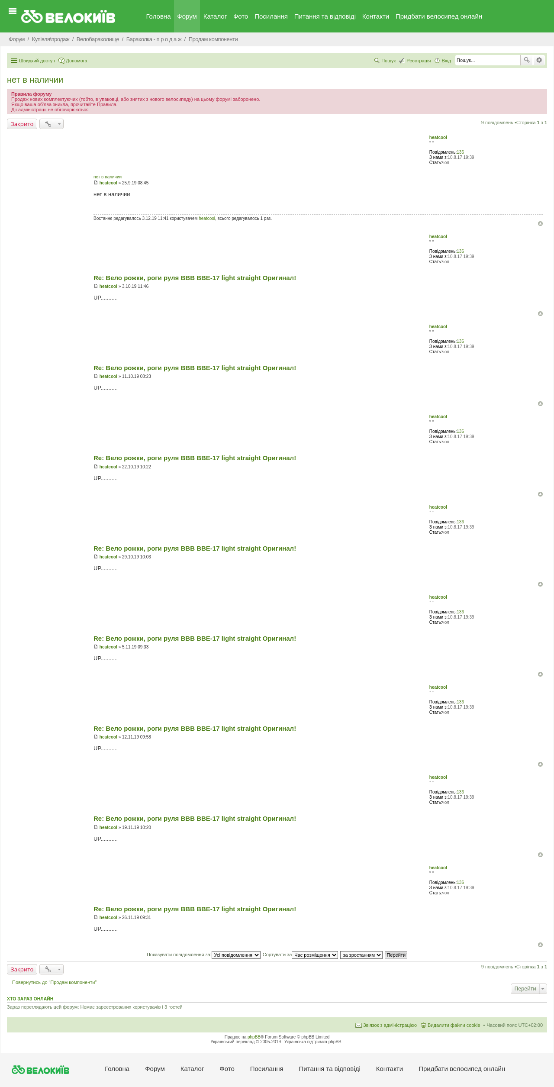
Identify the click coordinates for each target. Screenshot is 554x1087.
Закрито (22, 124)
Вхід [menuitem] (446, 60)
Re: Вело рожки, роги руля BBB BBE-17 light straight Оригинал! (194, 277)
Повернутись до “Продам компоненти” (54, 982)
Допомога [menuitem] (76, 60)
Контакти (375, 16)
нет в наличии (35, 79)
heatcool (438, 137)
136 (460, 152)
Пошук (526, 60)
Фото (240, 16)
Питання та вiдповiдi (325, 16)
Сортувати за (300, 954)
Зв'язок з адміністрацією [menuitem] (390, 1025)
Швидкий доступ (37, 60)
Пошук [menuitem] (388, 60)
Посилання (271, 16)
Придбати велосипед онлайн (439, 16)
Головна (158, 16)
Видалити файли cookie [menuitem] (454, 1025)
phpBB (254, 1037)
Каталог (215, 16)
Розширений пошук (539, 60)
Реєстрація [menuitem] (418, 60)
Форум (187, 16)
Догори (540, 223)
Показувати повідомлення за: (204, 954)
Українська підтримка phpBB (312, 1041)
